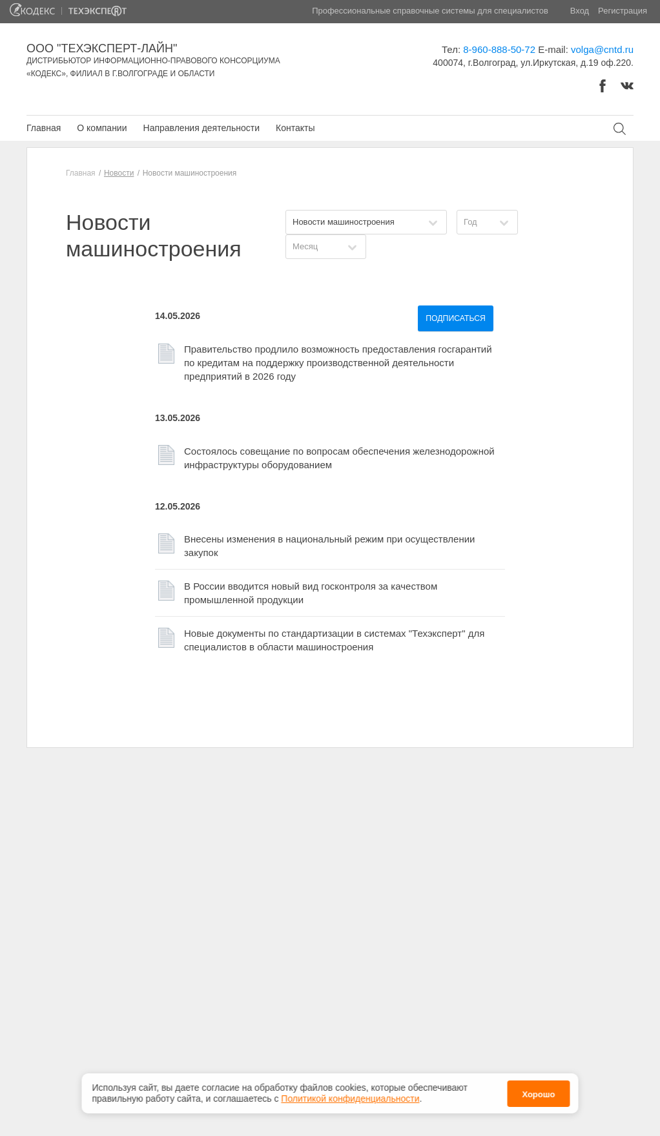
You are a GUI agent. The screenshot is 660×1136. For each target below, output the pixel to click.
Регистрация (622, 10)
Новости (119, 173)
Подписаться (456, 318)
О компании (102, 128)
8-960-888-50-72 (499, 49)
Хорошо (538, 1090)
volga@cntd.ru (602, 49)
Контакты (295, 128)
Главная (43, 128)
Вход (579, 10)
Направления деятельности (201, 128)
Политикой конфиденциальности (350, 1095)
